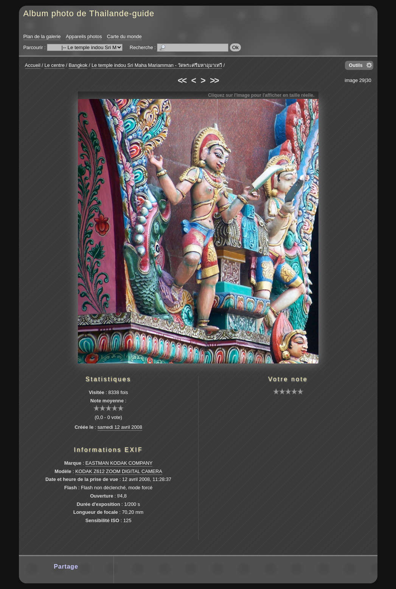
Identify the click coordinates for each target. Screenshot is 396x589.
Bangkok (77, 65)
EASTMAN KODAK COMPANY (119, 463)
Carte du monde (124, 36)
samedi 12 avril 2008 (120, 427)
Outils (355, 65)
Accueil (32, 65)
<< (182, 80)
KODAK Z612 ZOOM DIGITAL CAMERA (118, 471)
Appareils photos (84, 36)
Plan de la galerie (42, 36)
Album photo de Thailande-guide (89, 13)
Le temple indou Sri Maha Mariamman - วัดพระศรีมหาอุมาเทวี (157, 65)
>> (214, 80)
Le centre (54, 65)
